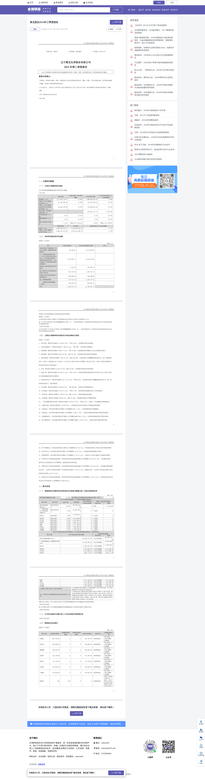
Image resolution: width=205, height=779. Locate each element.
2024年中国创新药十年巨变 (150, 110)
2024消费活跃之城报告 (143, 154)
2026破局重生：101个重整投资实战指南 (154, 31)
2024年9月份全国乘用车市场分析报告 (154, 138)
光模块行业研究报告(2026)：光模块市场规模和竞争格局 (154, 49)
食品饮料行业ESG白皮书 (154, 149)
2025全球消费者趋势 (146, 120)
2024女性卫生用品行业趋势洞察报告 (151, 132)
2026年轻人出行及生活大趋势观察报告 (153, 56)
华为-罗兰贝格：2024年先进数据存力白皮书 (152, 145)
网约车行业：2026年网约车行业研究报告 (153, 78)
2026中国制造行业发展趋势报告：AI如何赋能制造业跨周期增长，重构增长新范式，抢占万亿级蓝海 (153, 40)
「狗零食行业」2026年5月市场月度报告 (154, 71)
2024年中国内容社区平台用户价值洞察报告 (153, 126)
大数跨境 (41, 764)
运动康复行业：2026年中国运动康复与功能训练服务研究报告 (153, 86)
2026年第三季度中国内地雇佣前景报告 (153, 64)
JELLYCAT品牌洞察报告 (147, 115)
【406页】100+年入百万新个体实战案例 (150, 25)
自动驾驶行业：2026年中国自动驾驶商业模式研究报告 (153, 93)
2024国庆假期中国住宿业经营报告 (148, 159)
